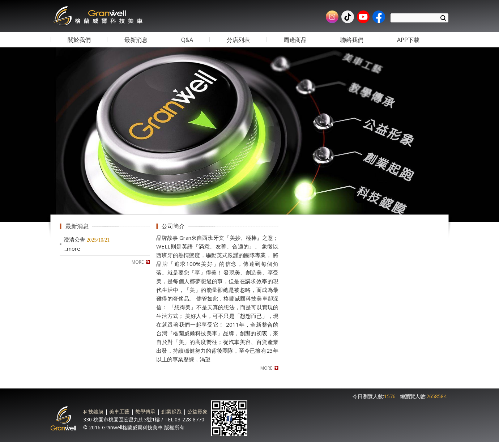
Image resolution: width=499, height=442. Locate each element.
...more (72, 248)
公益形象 (197, 411)
